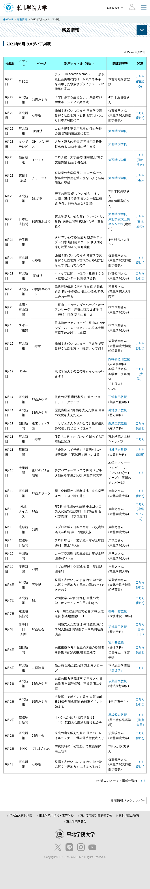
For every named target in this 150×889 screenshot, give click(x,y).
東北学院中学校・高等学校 (56, 815)
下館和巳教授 (117, 397)
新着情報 (22, 19)
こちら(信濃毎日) (140, 720)
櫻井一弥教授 (117, 611)
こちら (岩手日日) (140, 629)
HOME (9, 19)
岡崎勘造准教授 (119, 359)
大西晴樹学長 (117, 131)
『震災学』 (116, 670)
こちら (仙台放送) (140, 159)
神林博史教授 (117, 449)
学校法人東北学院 (20, 815)
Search (131, 7)
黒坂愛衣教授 (117, 715)
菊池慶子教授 (117, 410)
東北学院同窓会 (76, 821)
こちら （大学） (140, 374)
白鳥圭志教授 (117, 423)
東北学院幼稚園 (129, 815)
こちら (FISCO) (140, 81)
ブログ (128, 800)
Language (115, 7)
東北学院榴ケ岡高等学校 (96, 815)
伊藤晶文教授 (117, 681)
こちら (140, 439)
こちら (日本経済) (140, 221)
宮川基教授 (116, 642)
